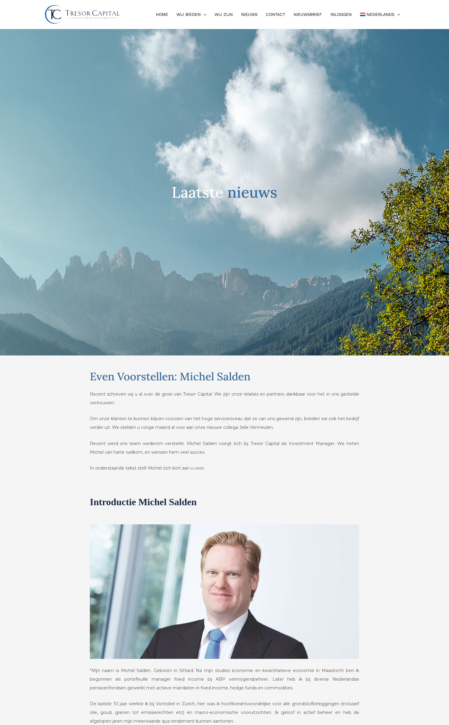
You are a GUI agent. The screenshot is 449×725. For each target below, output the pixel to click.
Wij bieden (191, 14)
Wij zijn (223, 14)
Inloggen (341, 14)
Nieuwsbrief (308, 14)
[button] (203, 14)
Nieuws (249, 14)
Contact (275, 14)
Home (162, 14)
